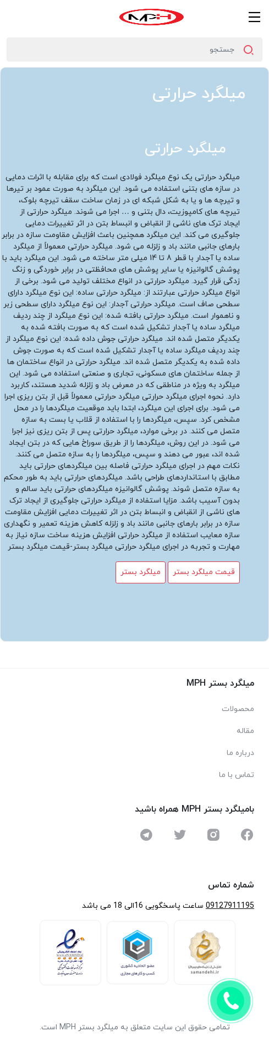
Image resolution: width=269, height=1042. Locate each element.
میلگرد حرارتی (198, 93)
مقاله (245, 731)
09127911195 (230, 906)
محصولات (238, 709)
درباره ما (240, 753)
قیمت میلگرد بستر (204, 572)
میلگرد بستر (140, 572)
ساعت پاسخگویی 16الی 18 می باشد (143, 906)
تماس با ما (236, 775)
